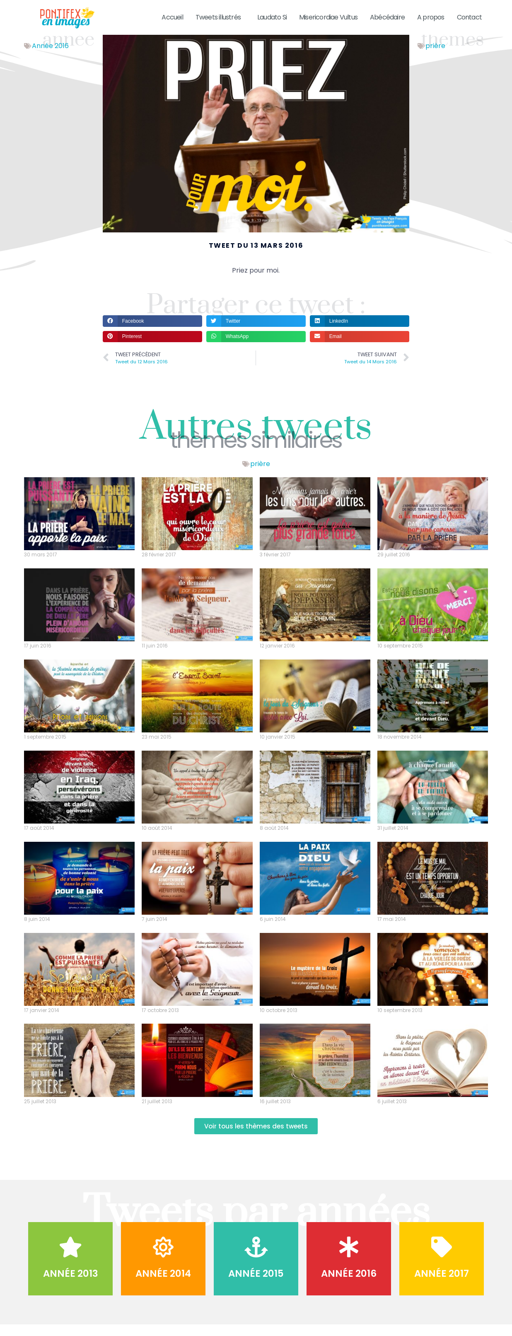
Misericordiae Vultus (328, 17)
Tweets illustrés (220, 17)
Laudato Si (272, 17)
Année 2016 (50, 56)
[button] (152, 331)
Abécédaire (387, 17)
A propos (430, 17)
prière (435, 56)
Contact (469, 17)
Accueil (172, 17)
